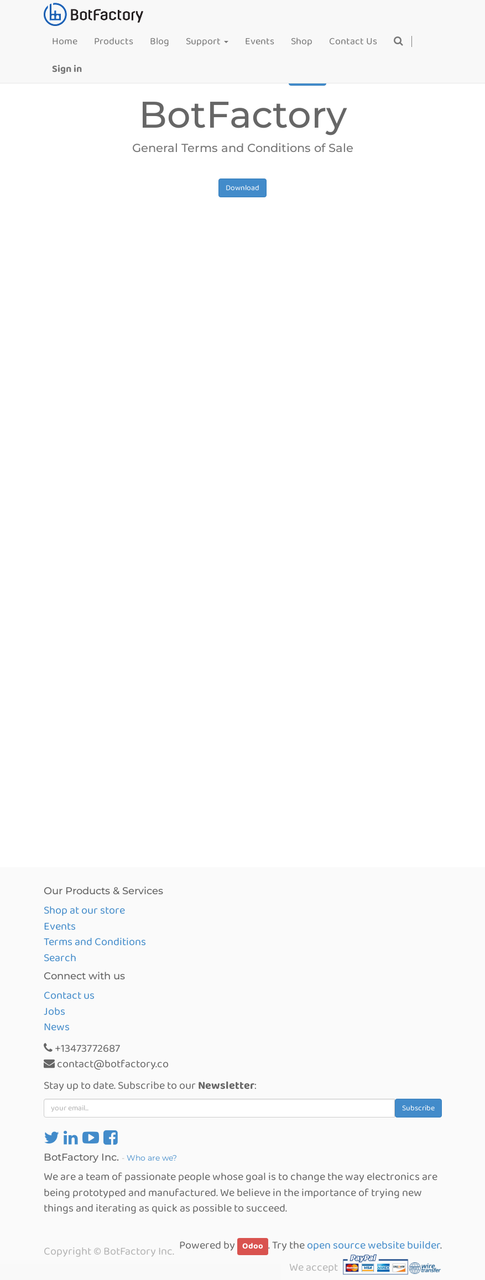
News (57, 1027)
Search (60, 958)
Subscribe (418, 1108)
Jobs (54, 1011)
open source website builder (373, 1245)
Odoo (252, 1246)
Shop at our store (84, 910)
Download (242, 188)
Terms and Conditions (95, 942)
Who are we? (152, 1157)
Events (60, 926)
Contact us (69, 995)
